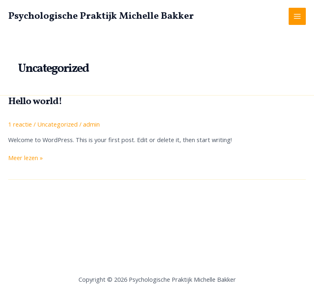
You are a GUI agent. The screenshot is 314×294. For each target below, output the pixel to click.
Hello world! (35, 101)
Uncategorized (57, 124)
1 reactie (20, 124)
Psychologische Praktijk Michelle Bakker (101, 16)
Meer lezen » (25, 158)
